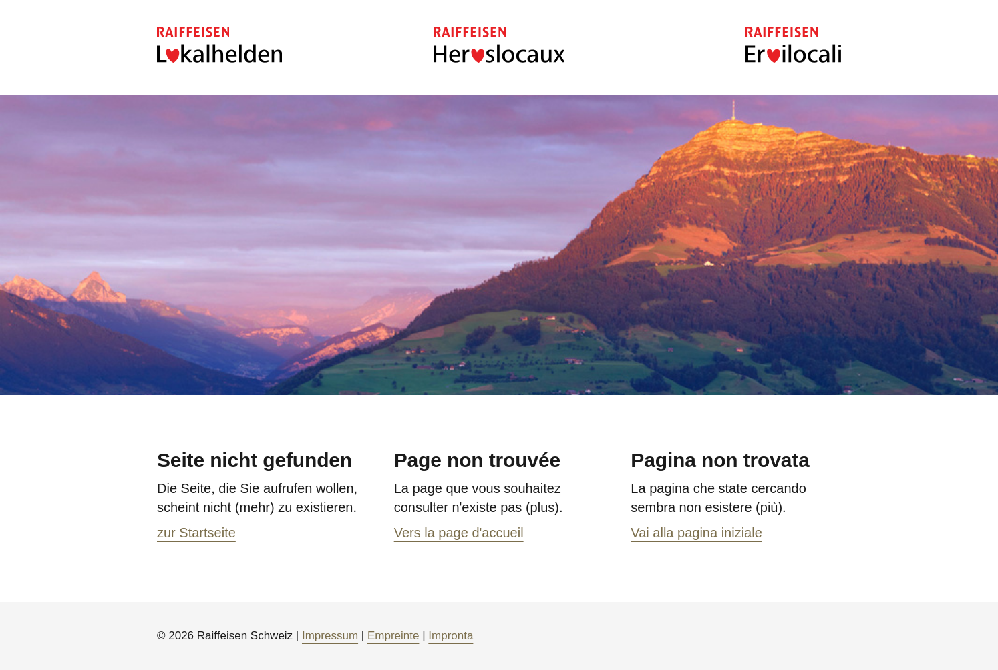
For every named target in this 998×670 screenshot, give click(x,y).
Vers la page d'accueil (459, 532)
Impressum (330, 635)
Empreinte (393, 635)
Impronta (450, 635)
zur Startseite (196, 532)
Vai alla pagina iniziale (696, 532)
